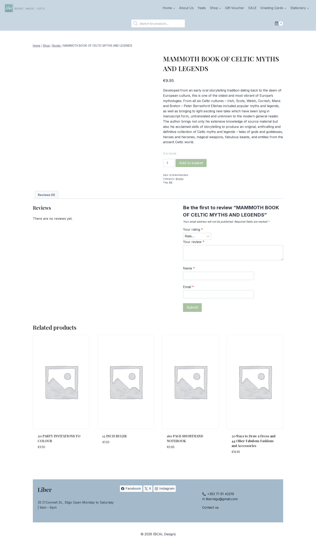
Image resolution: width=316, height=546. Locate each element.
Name (189, 268)
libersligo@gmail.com (222, 499)
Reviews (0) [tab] (46, 195)
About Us (186, 8)
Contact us (210, 507)
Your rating (193, 229)
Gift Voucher (234, 8)
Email (188, 287)
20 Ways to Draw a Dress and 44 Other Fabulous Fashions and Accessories (253, 441)
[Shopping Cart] (279, 23)
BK (170, 182)
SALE (252, 8)
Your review (193, 242)
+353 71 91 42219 (220, 494)
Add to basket (191, 163)
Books (179, 178)
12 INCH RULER (114, 436)
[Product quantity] (169, 163)
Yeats (202, 8)
